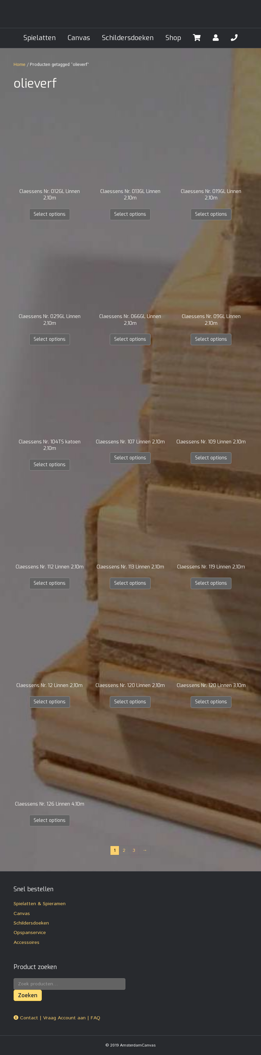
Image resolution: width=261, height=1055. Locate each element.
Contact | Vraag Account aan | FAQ (57, 1018)
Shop (173, 37)
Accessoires (26, 942)
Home (19, 64)
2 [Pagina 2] (124, 850)
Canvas (79, 37)
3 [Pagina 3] (134, 850)
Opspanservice (30, 932)
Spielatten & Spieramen (40, 903)
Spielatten (39, 37)
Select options (50, 214)
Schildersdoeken (128, 37)
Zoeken (27, 995)
